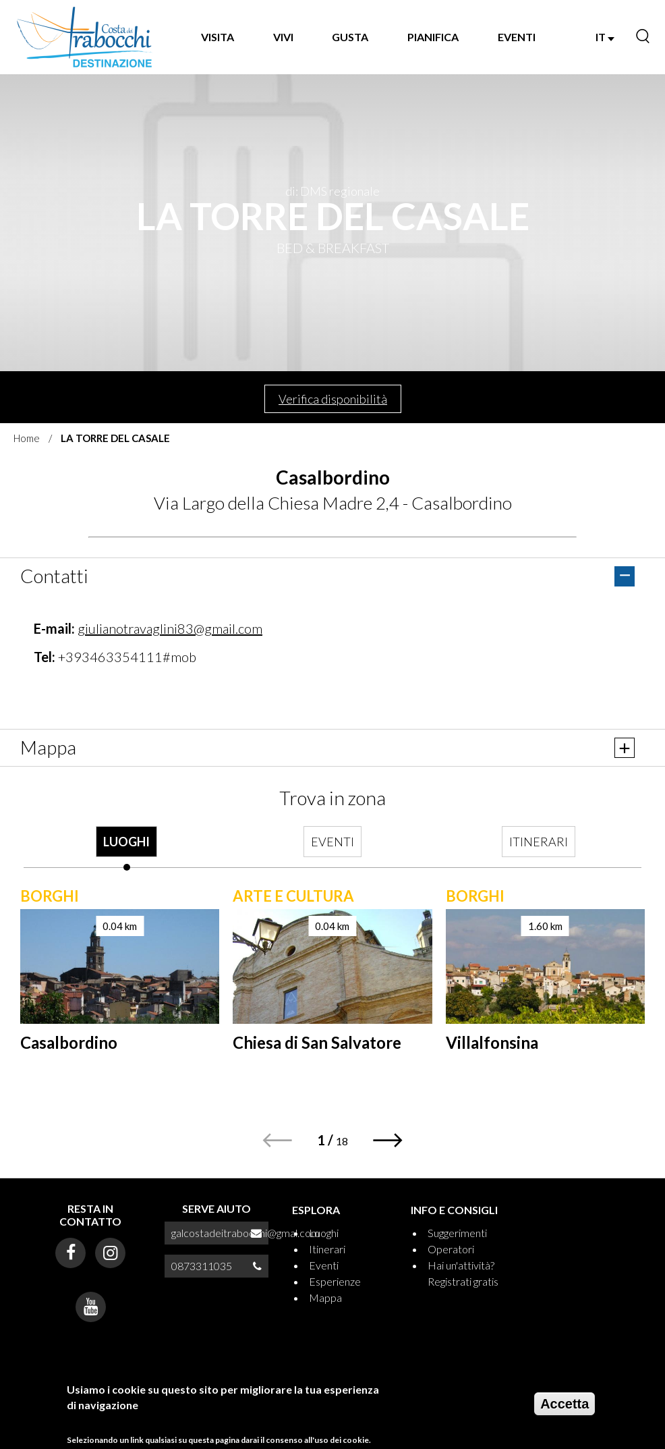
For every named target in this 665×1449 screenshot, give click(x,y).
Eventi (324, 1265)
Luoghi (324, 1232)
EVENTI (517, 36)
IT (605, 36)
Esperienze (335, 1281)
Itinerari (327, 1248)
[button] (388, 1140)
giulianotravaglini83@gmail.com (170, 628)
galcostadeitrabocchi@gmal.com (245, 1232)
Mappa (325, 1297)
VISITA (217, 36)
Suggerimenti (457, 1232)
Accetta (564, 1403)
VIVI (283, 36)
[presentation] (126, 848)
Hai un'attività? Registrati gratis (463, 1273)
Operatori (451, 1248)
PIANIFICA (433, 36)
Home (26, 438)
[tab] (126, 848)
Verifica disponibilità (333, 398)
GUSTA (350, 36)
